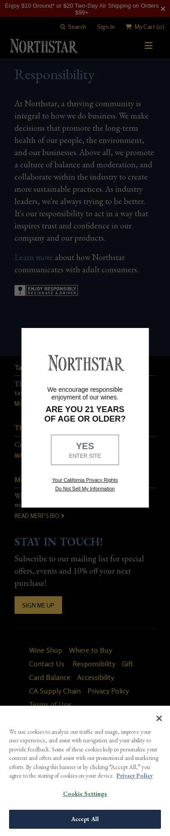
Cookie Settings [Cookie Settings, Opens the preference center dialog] (85, 794)
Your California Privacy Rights (85, 480)
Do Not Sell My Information (85, 488)
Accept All (85, 819)
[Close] (159, 718)
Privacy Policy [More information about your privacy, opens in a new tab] (135, 775)
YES (85, 450)
